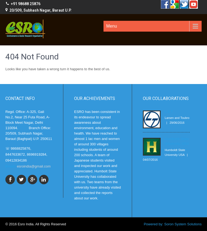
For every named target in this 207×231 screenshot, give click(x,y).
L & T (169, 111)
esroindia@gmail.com (34, 166)
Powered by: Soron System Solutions (173, 224)
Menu (111, 26)
